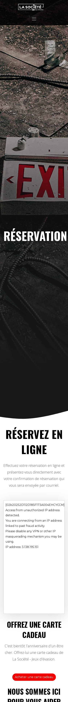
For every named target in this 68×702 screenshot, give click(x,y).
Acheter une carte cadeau (34, 677)
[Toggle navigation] (34, 19)
